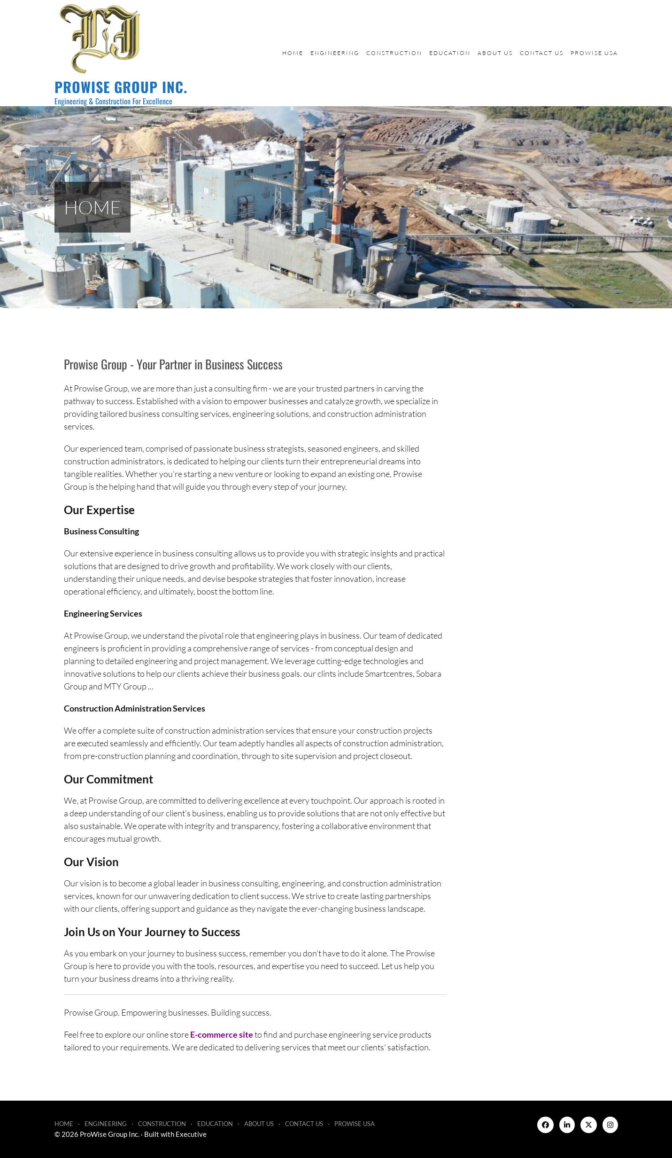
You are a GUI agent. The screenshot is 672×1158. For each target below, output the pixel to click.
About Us (495, 52)
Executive (191, 1134)
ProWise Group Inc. (120, 86)
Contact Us (542, 52)
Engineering (334, 52)
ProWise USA (594, 52)
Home (292, 52)
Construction (394, 52)
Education (450, 52)
